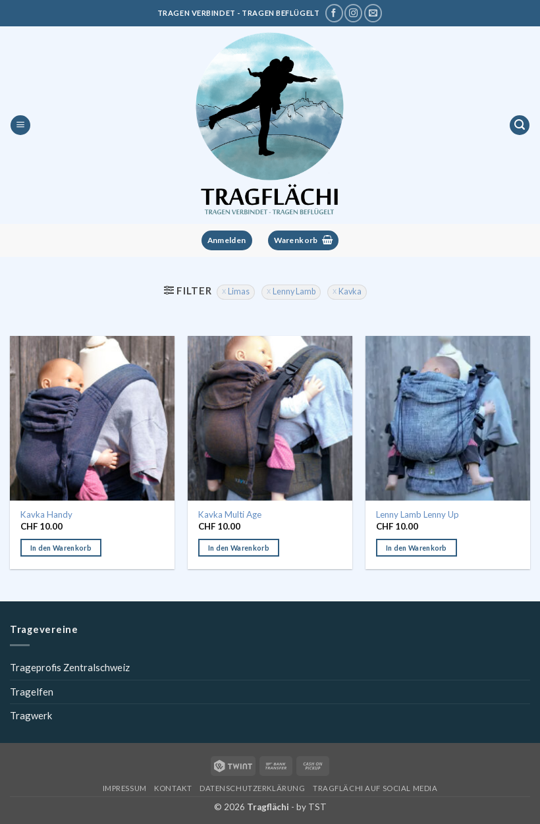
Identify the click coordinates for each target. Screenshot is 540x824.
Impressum (125, 788)
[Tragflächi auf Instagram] (353, 13)
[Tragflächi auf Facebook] (334, 13)
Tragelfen (31, 692)
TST (317, 807)
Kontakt (173, 788)
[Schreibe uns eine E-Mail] (373, 13)
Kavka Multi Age (229, 514)
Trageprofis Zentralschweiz (70, 667)
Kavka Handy (46, 514)
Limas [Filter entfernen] (239, 291)
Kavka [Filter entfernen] (350, 291)
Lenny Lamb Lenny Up (417, 514)
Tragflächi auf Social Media (375, 788)
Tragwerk (31, 715)
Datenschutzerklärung (252, 788)
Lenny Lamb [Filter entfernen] (294, 291)
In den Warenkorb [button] (61, 547)
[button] (20, 125)
